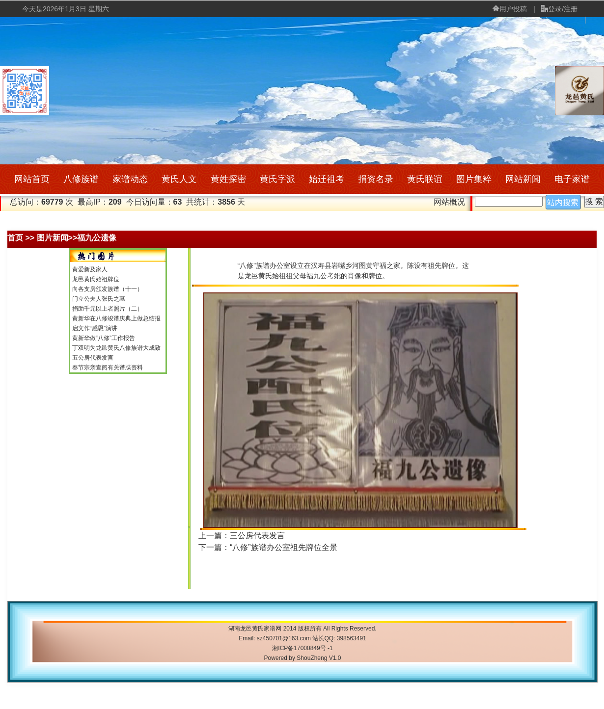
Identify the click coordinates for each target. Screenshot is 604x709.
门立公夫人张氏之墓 (98, 298)
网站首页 (32, 179)
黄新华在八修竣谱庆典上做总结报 (116, 318)
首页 (15, 238)
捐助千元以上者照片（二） (107, 308)
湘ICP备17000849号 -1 (302, 648)
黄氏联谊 (424, 179)
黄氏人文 (179, 179)
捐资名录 (375, 179)
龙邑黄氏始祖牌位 (95, 279)
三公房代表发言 (257, 535)
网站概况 (449, 202)
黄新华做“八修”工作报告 (103, 338)
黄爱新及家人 (90, 269)
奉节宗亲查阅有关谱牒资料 (107, 367)
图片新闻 (52, 238)
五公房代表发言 (92, 357)
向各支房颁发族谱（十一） (107, 289)
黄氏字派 (277, 179)
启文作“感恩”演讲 (94, 328)
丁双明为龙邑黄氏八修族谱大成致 (116, 347)
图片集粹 (474, 179)
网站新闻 (523, 179)
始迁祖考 (326, 179)
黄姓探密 (228, 179)
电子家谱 (572, 179)
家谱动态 (130, 179)
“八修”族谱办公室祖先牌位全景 (283, 547)
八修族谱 (81, 179)
